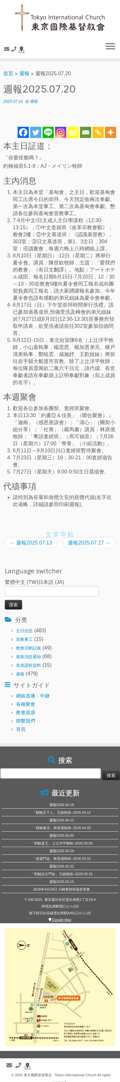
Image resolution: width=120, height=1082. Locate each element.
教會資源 (25, 712)
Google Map (60, 920)
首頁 (21, 729)
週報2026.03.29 (61, 851)
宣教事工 (24, 639)
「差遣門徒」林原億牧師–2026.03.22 (61, 858)
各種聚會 (25, 704)
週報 (24, 73)
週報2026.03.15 (61, 882)
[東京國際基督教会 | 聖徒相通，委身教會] (60, 18)
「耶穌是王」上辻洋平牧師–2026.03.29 (61, 843)
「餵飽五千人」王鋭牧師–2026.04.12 (61, 812)
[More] (110, 132)
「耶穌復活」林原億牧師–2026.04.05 (61, 828)
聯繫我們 (25, 720)
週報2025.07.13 (31, 542)
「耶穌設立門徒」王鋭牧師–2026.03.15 (61, 874)
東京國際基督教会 (38, 1075)
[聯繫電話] (14, 49)
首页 (8, 73)
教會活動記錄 (28, 648)
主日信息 (24, 630)
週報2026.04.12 (61, 820)
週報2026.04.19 (61, 805)
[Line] (48, 132)
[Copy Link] (98, 132)
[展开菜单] (110, 47)
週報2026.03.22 (61, 866)
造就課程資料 (28, 665)
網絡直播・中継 (33, 695)
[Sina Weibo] (73, 132)
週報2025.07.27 (89, 542)
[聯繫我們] (7, 49)
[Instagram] (60, 132)
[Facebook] (23, 132)
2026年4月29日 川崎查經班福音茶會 (61, 889)
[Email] (85, 132)
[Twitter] (35, 132)
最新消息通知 (28, 656)
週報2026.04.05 (61, 835)
